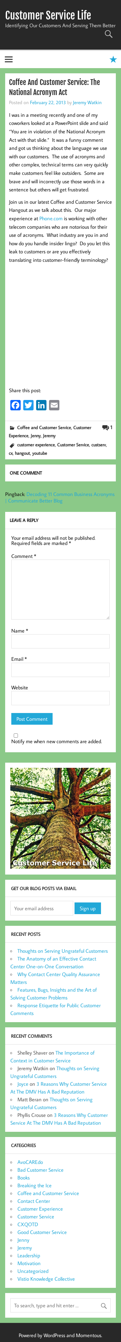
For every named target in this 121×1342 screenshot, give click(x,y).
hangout (22, 453)
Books (23, 1177)
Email (19, 658)
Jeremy (49, 435)
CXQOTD (27, 1224)
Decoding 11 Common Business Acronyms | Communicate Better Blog (60, 497)
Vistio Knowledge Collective (46, 1279)
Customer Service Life (48, 15)
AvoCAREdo (30, 1162)
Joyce (22, 1084)
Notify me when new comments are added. (56, 741)
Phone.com (51, 218)
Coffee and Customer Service (44, 427)
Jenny (36, 435)
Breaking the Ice (34, 1185)
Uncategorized (32, 1271)
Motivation (29, 1263)
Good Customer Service (42, 1232)
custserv (98, 444)
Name (19, 630)
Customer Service (73, 444)
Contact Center (33, 1201)
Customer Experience (40, 1208)
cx (11, 453)
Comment (23, 556)
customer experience (36, 444)
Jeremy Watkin (87, 102)
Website (19, 687)
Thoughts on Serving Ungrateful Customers (62, 951)
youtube (39, 453)
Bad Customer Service (40, 1170)
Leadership (28, 1255)
